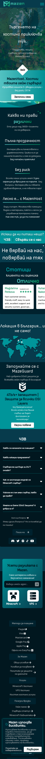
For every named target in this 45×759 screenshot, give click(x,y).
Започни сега (22, 97)
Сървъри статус (22, 711)
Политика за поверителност (13, 749)
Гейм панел (22, 706)
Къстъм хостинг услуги (22, 694)
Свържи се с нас (28, 240)
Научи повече (22, 425)
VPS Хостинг (23, 690)
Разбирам (33, 749)
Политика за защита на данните (23, 672)
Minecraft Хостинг (22, 686)
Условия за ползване (22, 666)
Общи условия (22, 662)
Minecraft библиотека (22, 715)
